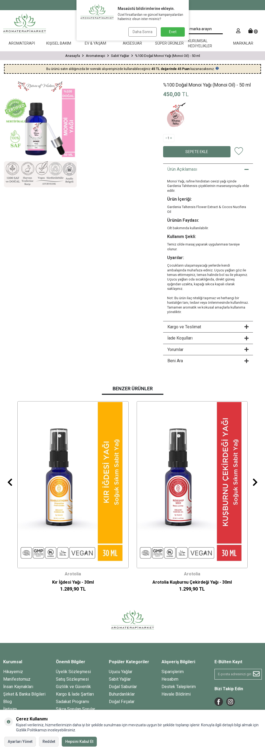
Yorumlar (208, 349)
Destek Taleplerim (179, 686)
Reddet (49, 741)
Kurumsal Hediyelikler (200, 43)
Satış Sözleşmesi (72, 679)
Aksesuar (132, 43)
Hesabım (170, 679)
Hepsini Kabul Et (79, 741)
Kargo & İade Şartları (75, 694)
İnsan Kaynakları (18, 686)
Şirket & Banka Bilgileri (24, 694)
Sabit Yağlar (120, 56)
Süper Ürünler (169, 43)
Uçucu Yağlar (120, 671)
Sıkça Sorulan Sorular (75, 709)
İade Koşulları (208, 338)
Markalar (243, 43)
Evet (172, 32)
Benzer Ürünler (133, 388)
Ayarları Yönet (20, 741)
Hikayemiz (13, 671)
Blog (7, 701)
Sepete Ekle (196, 152)
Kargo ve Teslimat (208, 326)
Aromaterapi (22, 43)
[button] (10, 482)
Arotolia (73, 573)
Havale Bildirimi (176, 694)
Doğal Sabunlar (123, 686)
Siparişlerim (173, 671)
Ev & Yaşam (95, 43)
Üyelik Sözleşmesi (73, 671)
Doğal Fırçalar (122, 701)
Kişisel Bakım (58, 43)
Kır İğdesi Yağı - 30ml (73, 582)
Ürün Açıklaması (208, 169)
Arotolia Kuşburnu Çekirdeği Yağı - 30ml (192, 582)
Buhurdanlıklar (122, 694)
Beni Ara (208, 360)
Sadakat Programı (72, 701)
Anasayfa (72, 56)
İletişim (10, 709)
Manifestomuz (16, 679)
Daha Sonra (142, 32)
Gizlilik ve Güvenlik (73, 686)
